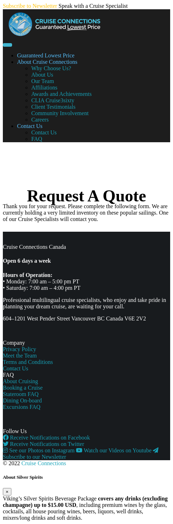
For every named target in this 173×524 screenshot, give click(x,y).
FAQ (36, 139)
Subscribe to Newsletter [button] (30, 6)
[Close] (7, 491)
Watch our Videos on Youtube (114, 450)
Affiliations (44, 87)
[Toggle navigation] (7, 45)
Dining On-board (22, 400)
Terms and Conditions (28, 362)
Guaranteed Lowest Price (46, 55)
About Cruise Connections (47, 62)
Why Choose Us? (51, 68)
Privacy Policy (19, 349)
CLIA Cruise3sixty (52, 100)
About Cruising (20, 381)
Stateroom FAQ (21, 394)
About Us (42, 75)
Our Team (42, 81)
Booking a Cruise (23, 388)
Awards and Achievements (61, 94)
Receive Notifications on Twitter (43, 444)
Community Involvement (59, 113)
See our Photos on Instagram (39, 450)
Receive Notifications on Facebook (46, 438)
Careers (40, 120)
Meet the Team (20, 356)
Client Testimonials (53, 107)
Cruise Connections (43, 463)
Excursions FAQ (21, 407)
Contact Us (30, 126)
